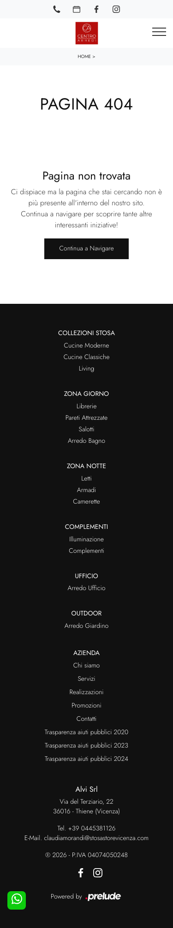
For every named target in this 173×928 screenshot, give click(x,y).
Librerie (87, 406)
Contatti (86, 719)
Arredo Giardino (86, 626)
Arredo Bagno (86, 441)
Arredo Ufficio (87, 588)
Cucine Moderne (86, 345)
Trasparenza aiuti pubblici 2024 (86, 759)
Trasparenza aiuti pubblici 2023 (86, 745)
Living (87, 368)
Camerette (86, 501)
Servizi (86, 679)
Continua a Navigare (86, 248)
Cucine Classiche (87, 357)
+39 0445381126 (92, 828)
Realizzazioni (86, 692)
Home (84, 56)
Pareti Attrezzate (86, 418)
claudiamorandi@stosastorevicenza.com (96, 838)
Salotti (87, 429)
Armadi (86, 490)
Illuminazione (86, 539)
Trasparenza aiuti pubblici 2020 (86, 732)
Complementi (86, 551)
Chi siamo (86, 665)
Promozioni (86, 705)
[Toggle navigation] (159, 32)
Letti (86, 478)
